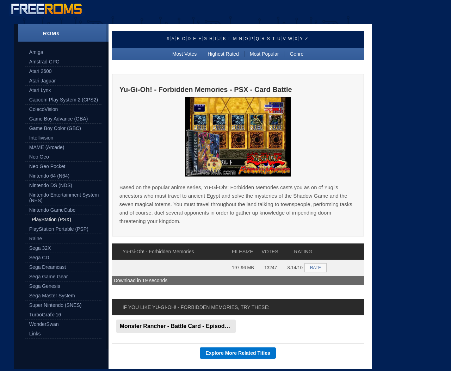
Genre (296, 54)
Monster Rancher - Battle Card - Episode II (176, 326)
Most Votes (184, 54)
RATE (315, 267)
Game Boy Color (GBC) (55, 128)
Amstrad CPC (44, 61)
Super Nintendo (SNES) (55, 305)
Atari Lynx (40, 90)
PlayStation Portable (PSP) (58, 229)
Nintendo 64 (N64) (49, 176)
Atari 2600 (40, 71)
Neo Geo (39, 157)
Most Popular (264, 54)
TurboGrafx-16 (45, 314)
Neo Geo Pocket (47, 166)
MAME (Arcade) (46, 147)
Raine (35, 238)
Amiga (36, 52)
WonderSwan (44, 324)
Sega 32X (40, 248)
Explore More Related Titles (237, 353)
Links (35, 333)
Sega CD (39, 257)
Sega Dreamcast (47, 267)
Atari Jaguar (42, 81)
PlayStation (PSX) (51, 219)
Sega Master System (52, 295)
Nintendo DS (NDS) (50, 185)
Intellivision (41, 138)
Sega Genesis (44, 286)
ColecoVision (43, 109)
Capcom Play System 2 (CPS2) (63, 100)
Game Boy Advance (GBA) (58, 119)
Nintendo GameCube (52, 210)
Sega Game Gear (48, 276)
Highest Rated (223, 54)
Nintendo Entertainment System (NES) (64, 197)
